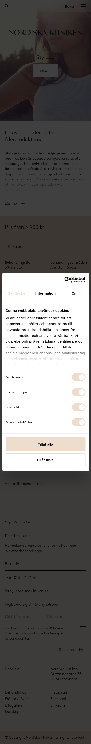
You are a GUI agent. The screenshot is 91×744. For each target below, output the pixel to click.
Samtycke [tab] (16, 293)
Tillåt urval (45, 460)
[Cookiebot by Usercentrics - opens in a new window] (64, 280)
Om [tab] (75, 293)
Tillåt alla (45, 444)
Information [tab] (45, 293)
